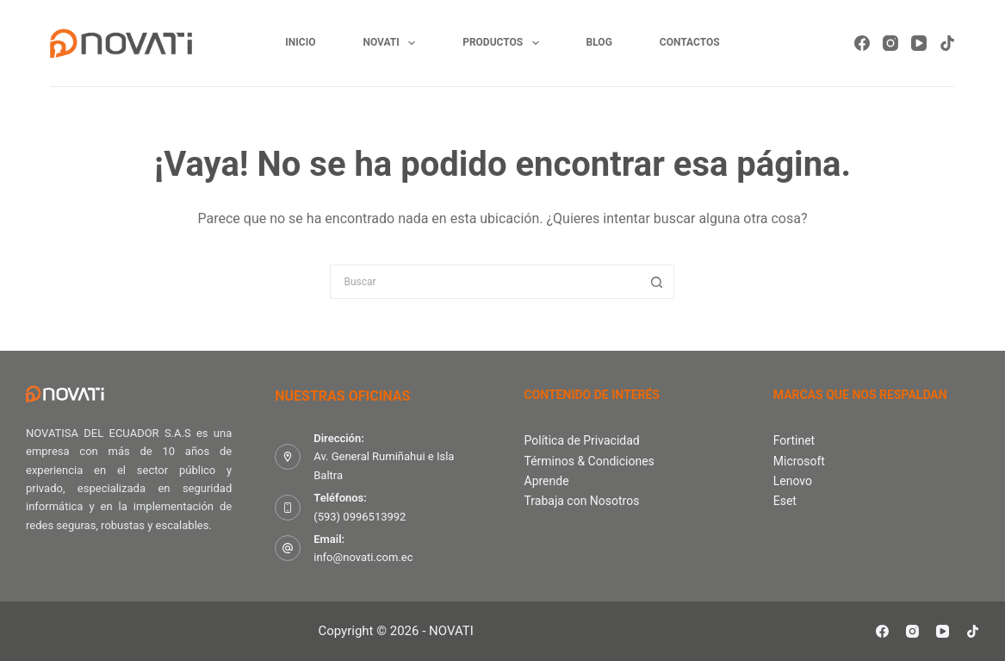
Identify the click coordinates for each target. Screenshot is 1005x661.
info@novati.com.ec (363, 557)
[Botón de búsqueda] (657, 282)
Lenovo (792, 481)
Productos (503, 43)
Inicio (300, 42)
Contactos (690, 42)
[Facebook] (862, 43)
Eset (785, 501)
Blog (599, 42)
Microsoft (799, 461)
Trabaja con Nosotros (582, 501)
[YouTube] (919, 43)
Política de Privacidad (582, 440)
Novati (392, 43)
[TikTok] (947, 43)
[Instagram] (890, 43)
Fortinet (794, 440)
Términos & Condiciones (589, 461)
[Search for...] (485, 282)
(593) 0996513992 (359, 516)
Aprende (546, 481)
